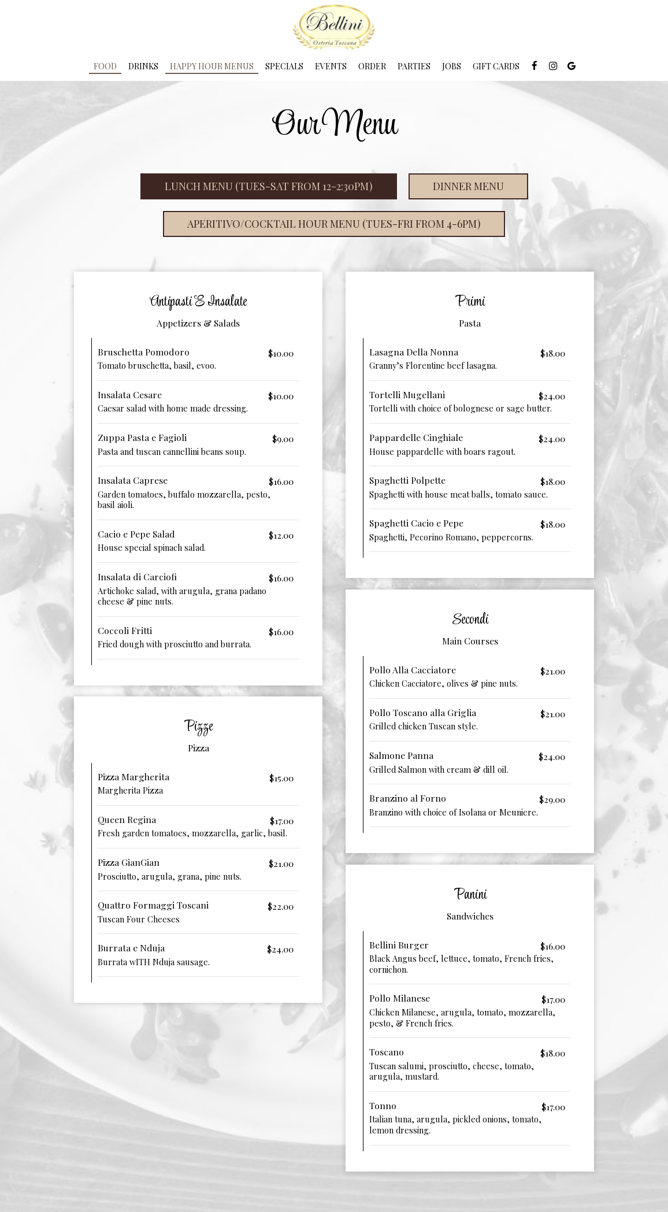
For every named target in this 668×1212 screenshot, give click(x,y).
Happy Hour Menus (212, 66)
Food (105, 66)
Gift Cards (496, 66)
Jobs (451, 66)
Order (372, 66)
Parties (414, 66)
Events (331, 66)
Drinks (143, 66)
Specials (284, 66)
